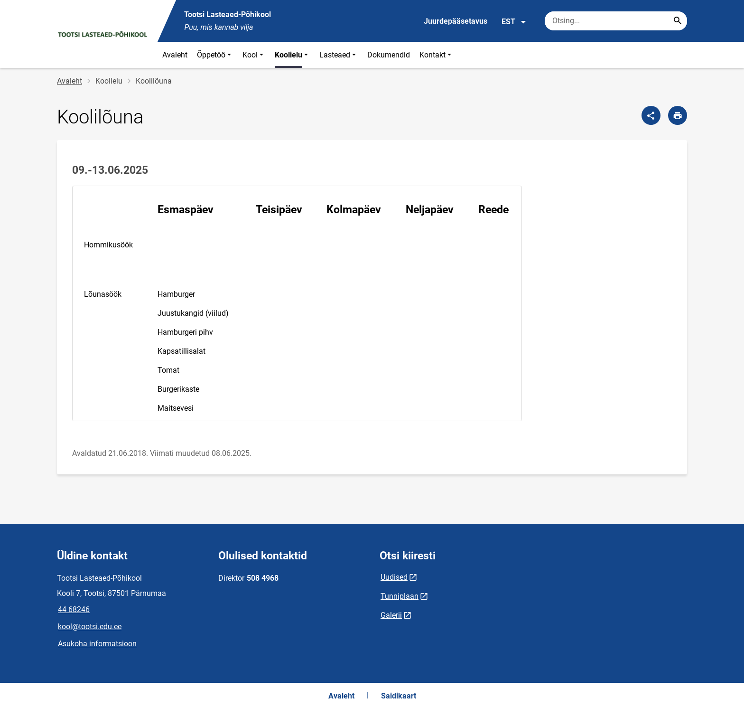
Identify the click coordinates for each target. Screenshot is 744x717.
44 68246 (74, 609)
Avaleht (174, 54)
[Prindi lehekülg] (677, 115)
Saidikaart (398, 695)
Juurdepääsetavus (455, 21)
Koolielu (292, 54)
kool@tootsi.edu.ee (89, 626)
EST (514, 22)
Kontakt (436, 54)
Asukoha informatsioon (97, 643)
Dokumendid (388, 54)
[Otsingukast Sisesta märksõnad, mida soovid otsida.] (616, 20)
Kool (253, 54)
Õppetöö (215, 54)
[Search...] (678, 21)
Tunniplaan (399, 596)
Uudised (394, 577)
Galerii (391, 615)
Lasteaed (338, 54)
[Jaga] (651, 115)
